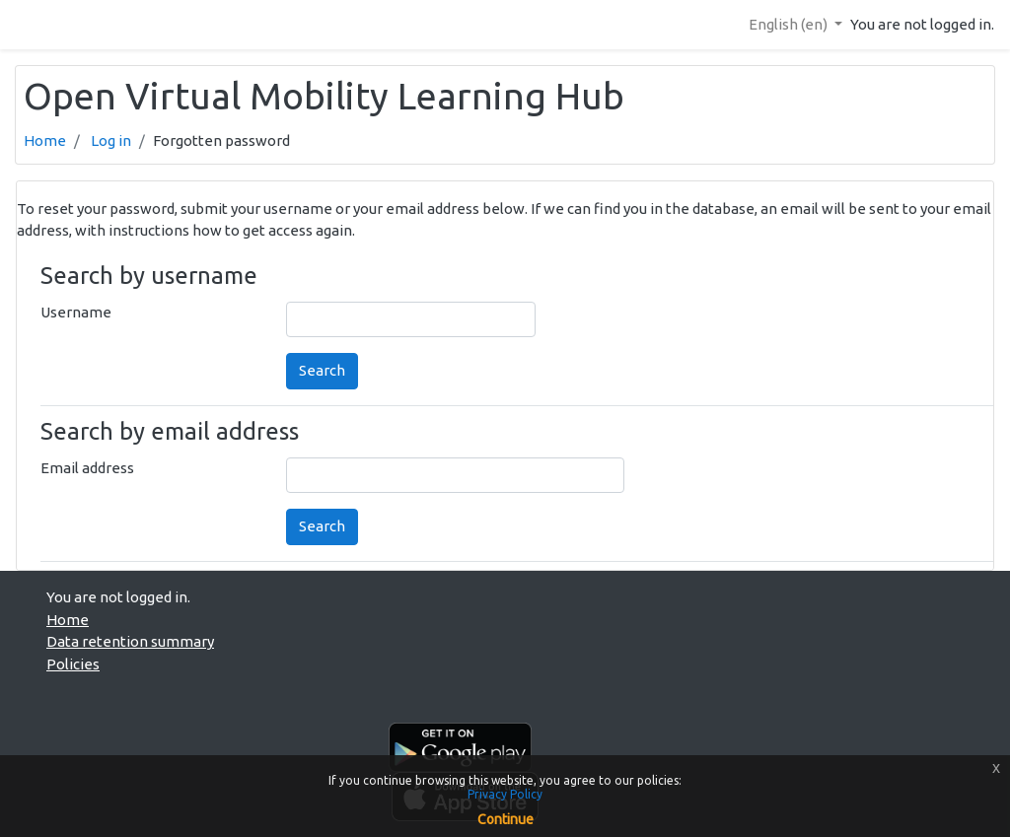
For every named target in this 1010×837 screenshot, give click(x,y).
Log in (111, 140)
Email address (87, 467)
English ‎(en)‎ (789, 24)
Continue (505, 819)
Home (45, 140)
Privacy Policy (505, 794)
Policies (73, 664)
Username (75, 312)
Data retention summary (130, 641)
